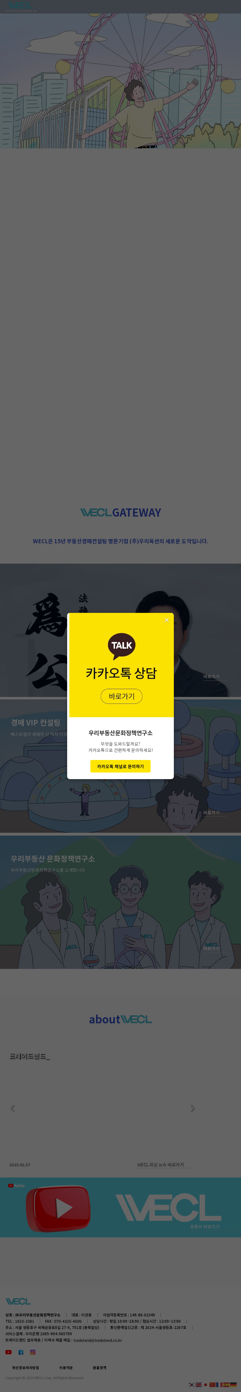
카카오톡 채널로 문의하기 (120, 766)
